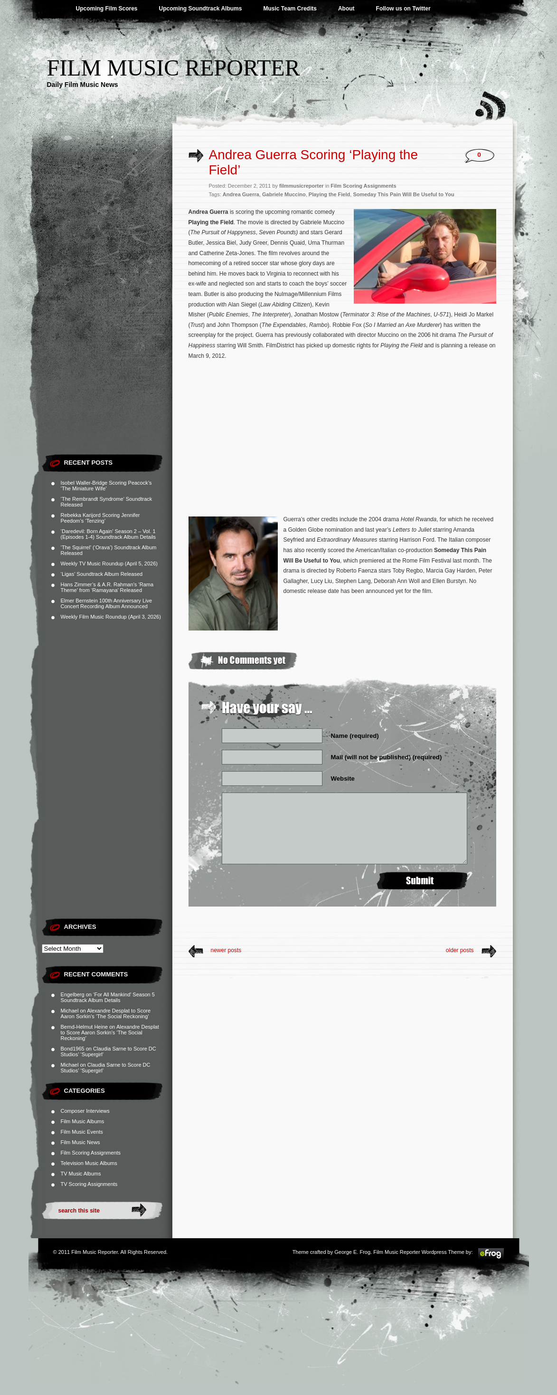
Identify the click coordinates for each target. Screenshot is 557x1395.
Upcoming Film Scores (107, 8)
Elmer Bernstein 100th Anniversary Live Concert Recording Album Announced (106, 603)
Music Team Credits (289, 8)
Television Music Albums (89, 1163)
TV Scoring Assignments (89, 1184)
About (346, 8)
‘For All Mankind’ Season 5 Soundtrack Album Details (108, 997)
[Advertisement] (107, 306)
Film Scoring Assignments (91, 1153)
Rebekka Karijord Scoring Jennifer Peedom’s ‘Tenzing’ (100, 518)
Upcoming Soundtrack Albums (200, 8)
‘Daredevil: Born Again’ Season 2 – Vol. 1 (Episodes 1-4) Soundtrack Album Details (108, 534)
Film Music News (80, 1142)
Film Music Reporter (173, 67)
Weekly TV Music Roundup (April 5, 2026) (109, 563)
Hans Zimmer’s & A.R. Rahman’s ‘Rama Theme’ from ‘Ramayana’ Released (107, 587)
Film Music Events (82, 1132)
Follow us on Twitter (403, 8)
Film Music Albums (82, 1121)
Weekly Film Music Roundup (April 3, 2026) (111, 617)
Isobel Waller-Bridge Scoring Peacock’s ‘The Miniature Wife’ (106, 485)
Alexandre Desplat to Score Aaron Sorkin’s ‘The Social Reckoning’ (106, 1013)
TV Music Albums (81, 1173)
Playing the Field (329, 194)
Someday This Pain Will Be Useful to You (403, 194)
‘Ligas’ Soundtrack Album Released (102, 574)
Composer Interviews (85, 1111)
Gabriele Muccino (284, 194)
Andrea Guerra (241, 194)
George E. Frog (352, 1252)
